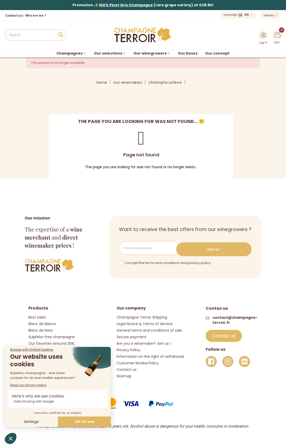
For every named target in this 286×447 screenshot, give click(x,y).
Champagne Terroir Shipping (142, 317)
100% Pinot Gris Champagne (126, 5)
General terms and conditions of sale (149, 330)
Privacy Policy (128, 349)
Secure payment (131, 336)
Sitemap (124, 375)
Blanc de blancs (42, 323)
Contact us (13, 15)
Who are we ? (35, 15)
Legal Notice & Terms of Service (145, 323)
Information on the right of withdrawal (150, 356)
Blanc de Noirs (40, 330)
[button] (224, 336)
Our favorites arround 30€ (51, 343)
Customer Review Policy (138, 362)
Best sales (37, 317)
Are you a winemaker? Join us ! (144, 343)
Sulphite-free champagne (51, 336)
